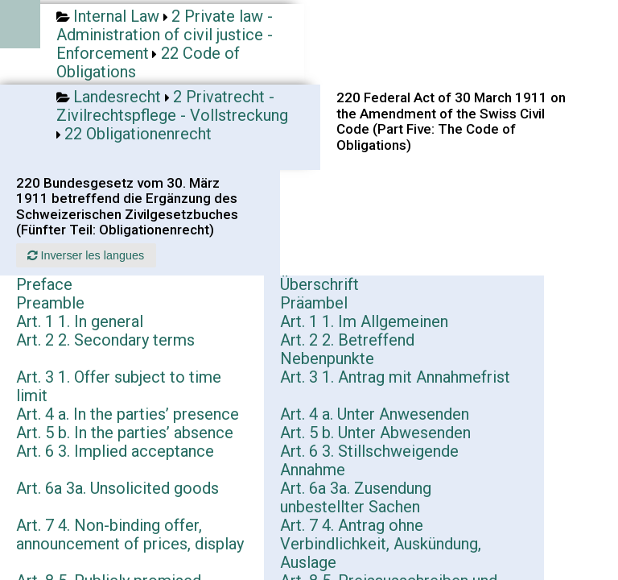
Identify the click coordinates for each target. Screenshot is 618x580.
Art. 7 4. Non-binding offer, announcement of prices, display (130, 534)
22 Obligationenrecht (138, 133)
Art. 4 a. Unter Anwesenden (374, 414)
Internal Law (116, 16)
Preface (44, 284)
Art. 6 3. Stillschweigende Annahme (369, 460)
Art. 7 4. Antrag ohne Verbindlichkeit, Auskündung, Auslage (380, 544)
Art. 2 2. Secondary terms (105, 340)
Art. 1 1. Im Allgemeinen (364, 321)
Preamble (50, 303)
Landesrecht (117, 96)
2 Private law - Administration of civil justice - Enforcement (164, 34)
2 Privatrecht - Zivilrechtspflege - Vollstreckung (172, 106)
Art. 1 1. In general (79, 321)
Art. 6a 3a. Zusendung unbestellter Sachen (355, 497)
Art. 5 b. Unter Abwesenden (375, 432)
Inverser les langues (85, 255)
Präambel (314, 303)
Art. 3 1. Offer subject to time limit (118, 386)
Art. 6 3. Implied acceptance (115, 451)
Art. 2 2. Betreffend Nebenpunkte (347, 349)
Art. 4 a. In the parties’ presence (127, 414)
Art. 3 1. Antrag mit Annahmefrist (395, 377)
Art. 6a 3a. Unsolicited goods (117, 488)
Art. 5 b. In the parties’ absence (124, 432)
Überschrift (319, 284)
